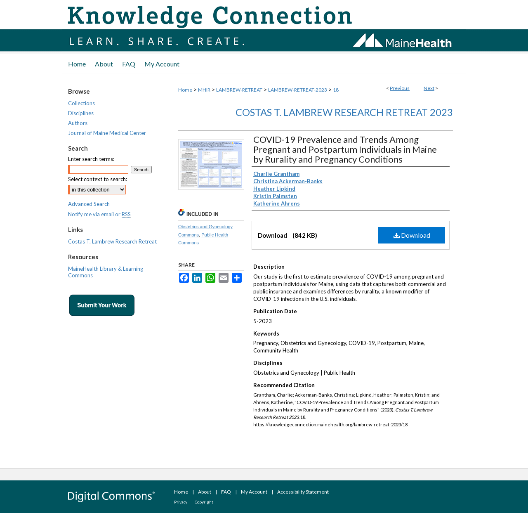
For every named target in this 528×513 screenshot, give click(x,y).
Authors (77, 123)
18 (336, 90)
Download (412, 235)
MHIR (204, 90)
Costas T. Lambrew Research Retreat (112, 241)
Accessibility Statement (303, 492)
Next (429, 88)
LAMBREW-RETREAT (239, 90)
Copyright (204, 501)
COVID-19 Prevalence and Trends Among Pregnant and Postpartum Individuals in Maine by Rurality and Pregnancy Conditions (345, 149)
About (204, 492)
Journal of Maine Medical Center (107, 133)
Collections (81, 103)
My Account (254, 492)
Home (185, 90)
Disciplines (81, 113)
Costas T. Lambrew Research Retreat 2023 (344, 112)
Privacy (180, 501)
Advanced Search (89, 204)
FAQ (226, 492)
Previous (400, 88)
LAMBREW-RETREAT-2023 (297, 90)
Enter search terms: (91, 159)
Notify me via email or (99, 214)
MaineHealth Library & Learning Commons (105, 272)
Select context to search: (97, 179)
